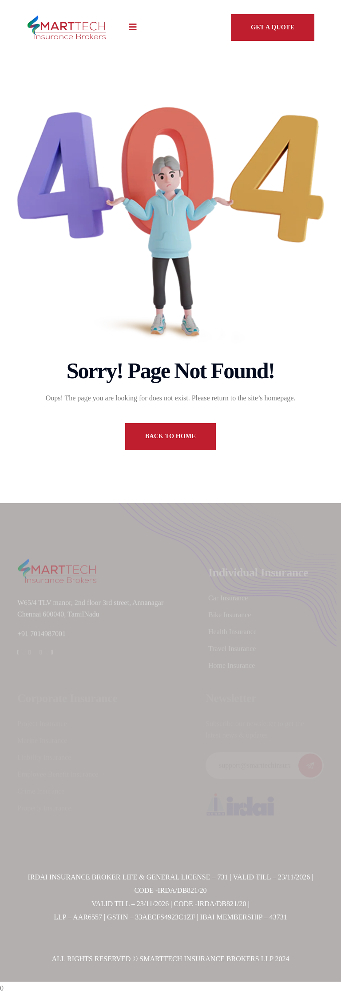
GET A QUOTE (272, 27)
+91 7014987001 (41, 636)
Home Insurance (231, 667)
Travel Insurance (232, 650)
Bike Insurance (229, 616)
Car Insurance (228, 599)
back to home (170, 436)
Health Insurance (232, 633)
